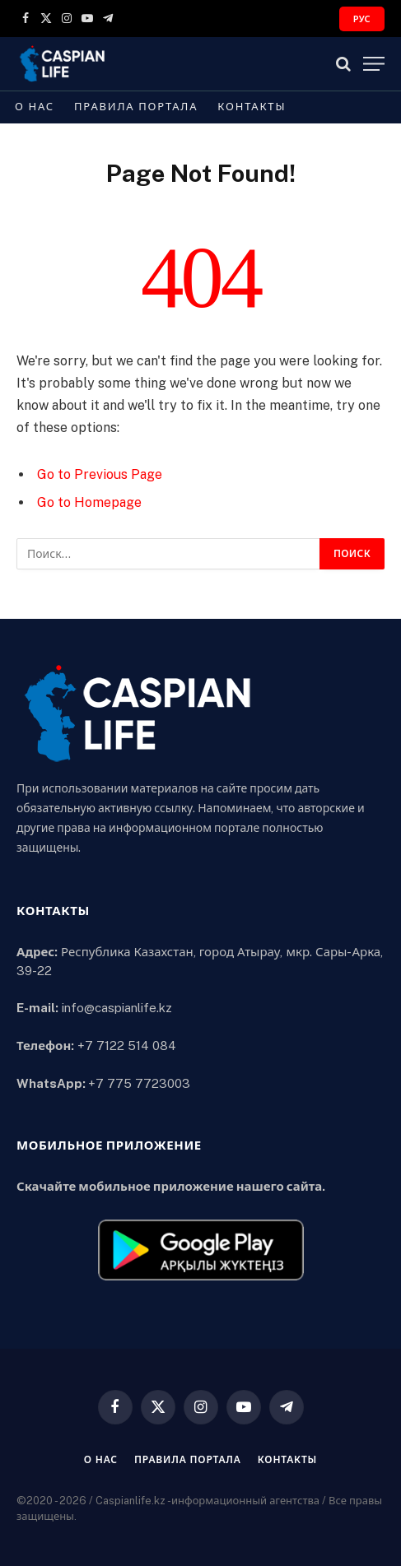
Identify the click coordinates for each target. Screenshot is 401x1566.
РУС (362, 19)
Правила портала (136, 106)
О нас (34, 106)
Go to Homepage (89, 502)
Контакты (251, 106)
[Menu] (374, 63)
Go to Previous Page (99, 474)
